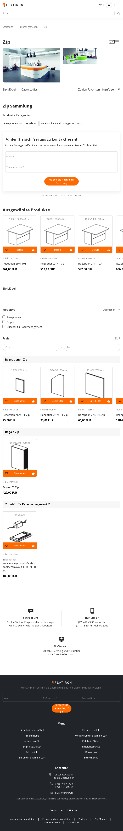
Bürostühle (32, 752)
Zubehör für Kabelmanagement (22, 326)
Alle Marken (101, 819)
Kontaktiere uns (52, 822)
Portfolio (83, 819)
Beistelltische (91, 757)
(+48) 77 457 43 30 (64, 783)
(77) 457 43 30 (86, 622)
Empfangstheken (28, 26)
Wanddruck (74, 822)
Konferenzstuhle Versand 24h (91, 735)
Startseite (8, 26)
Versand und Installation (22, 819)
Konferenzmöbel (32, 741)
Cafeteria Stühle (91, 741)
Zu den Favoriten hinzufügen (99, 89)
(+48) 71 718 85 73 (64, 786)
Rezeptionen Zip (13, 123)
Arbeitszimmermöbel (32, 730)
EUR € (70, 810)
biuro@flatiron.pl (64, 792)
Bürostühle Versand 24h (32, 757)
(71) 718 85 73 (84, 625)
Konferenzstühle (91, 730)
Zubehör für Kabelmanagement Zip (60, 123)
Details (19, 249)
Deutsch (54, 810)
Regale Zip (31, 123)
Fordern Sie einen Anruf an (61, 708)
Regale (8, 322)
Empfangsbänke (91, 746)
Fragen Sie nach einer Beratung (61, 181)
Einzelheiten (20, 400)
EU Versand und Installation (56, 819)
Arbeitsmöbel (32, 735)
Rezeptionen (12, 317)
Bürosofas (91, 752)
